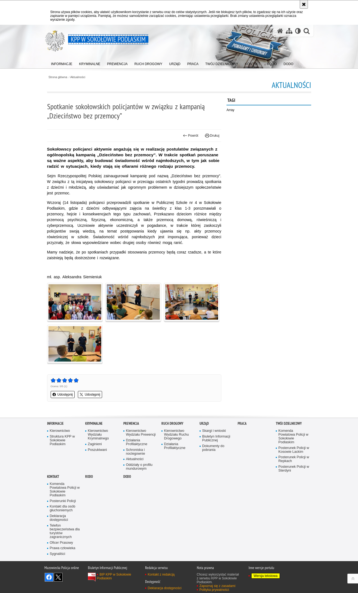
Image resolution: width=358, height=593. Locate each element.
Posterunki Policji (63, 501)
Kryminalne (94, 423)
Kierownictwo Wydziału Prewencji (141, 432)
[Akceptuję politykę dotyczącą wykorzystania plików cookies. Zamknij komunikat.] (304, 4)
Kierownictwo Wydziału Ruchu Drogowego (176, 434)
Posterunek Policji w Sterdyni (294, 468)
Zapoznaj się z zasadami (217, 586)
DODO (127, 476)
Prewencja (131, 423)
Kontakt (53, 476)
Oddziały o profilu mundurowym (139, 466)
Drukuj (212, 135)
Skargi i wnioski (214, 431)
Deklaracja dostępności (59, 518)
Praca (242, 423)
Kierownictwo (60, 431)
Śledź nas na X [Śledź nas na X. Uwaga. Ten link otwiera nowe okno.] (58, 577)
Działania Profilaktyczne (137, 442)
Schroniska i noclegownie (135, 452)
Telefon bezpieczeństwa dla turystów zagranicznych (65, 531)
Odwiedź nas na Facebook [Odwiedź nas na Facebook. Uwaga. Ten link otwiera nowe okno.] (49, 577)
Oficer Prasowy (61, 543)
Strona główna (57, 77)
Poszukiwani (97, 450)
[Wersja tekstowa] (298, 30)
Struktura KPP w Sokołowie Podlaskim (62, 440)
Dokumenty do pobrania (213, 448)
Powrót (190, 135)
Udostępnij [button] (63, 394)
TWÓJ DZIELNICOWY (289, 423)
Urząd (204, 423)
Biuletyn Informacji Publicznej (216, 438)
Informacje (55, 423)
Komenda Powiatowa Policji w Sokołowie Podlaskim (293, 436)
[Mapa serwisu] (289, 30)
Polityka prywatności (214, 590)
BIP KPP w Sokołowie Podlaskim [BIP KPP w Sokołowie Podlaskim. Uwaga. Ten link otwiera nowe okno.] (114, 576)
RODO (89, 476)
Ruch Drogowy (172, 423)
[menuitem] (61, 63)
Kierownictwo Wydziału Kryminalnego (98, 434)
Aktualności (77, 77)
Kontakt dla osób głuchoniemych (62, 508)
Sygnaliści (57, 554)
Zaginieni (95, 444)
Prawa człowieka (62, 548)
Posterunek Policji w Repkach (294, 459)
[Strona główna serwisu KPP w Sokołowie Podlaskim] (280, 30)
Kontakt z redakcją (161, 574)
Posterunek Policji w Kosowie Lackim (294, 450)
